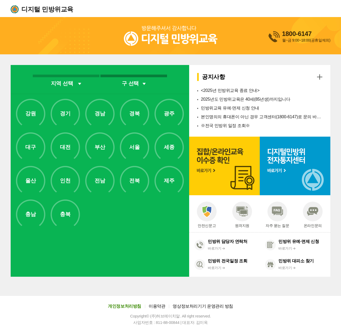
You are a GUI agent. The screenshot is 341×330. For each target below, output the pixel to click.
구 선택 (134, 83)
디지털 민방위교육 (47, 9)
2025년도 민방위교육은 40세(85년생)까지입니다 (245, 99)
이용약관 (157, 306)
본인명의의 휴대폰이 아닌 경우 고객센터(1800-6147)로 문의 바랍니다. (261, 117)
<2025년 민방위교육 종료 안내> (230, 90)
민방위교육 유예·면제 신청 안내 (230, 108)
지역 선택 (66, 83)
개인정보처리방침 (124, 306)
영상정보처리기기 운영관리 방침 (203, 306)
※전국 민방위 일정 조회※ (225, 125)
